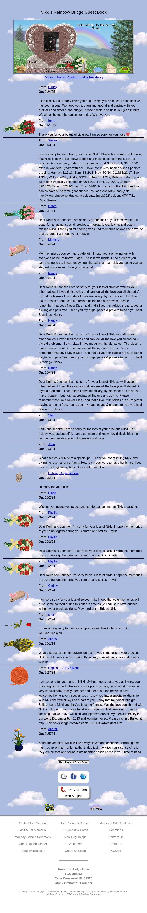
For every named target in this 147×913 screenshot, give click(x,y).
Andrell (53, 729)
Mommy (53, 239)
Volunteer (75, 844)
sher (51, 614)
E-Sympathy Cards (75, 830)
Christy (53, 585)
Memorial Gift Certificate (116, 823)
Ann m (52, 639)
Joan (51, 444)
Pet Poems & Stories (75, 823)
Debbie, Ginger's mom (63, 473)
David (52, 493)
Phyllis (52, 512)
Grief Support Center (33, 844)
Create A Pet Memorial (33, 823)
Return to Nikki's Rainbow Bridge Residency (74, 77)
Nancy (52, 273)
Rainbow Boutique (32, 850)
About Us (116, 844)
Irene (51, 120)
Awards (116, 850)
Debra (52, 206)
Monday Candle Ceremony (33, 837)
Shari (51, 415)
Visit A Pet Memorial (33, 830)
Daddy (52, 87)
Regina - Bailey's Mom (63, 668)
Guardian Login (75, 850)
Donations (116, 830)
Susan (52, 140)
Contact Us (115, 837)
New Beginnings (75, 837)
